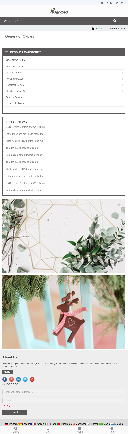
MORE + (8, 372)
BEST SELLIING (14, 66)
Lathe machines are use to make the (25, 134)
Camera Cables (14, 97)
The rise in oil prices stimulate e (22, 148)
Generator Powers (15, 85)
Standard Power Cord (17, 91)
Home (99, 28)
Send (15, 412)
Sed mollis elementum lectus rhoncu (24, 155)
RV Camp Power (14, 78)
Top (112, 429)
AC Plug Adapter (14, 72)
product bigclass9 (15, 103)
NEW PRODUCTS (15, 60)
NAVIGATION (10, 20)
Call (48, 429)
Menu (80, 429)
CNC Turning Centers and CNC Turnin (26, 127)
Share (16, 429)
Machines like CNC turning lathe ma (24, 141)
